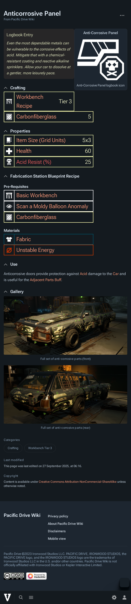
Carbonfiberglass (36, 116)
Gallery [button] (17, 291)
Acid (83, 274)
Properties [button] (20, 131)
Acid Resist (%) (33, 162)
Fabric (23, 239)
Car (116, 274)
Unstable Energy (35, 250)
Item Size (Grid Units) (41, 140)
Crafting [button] (17, 87)
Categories (12, 440)
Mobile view (57, 538)
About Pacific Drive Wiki (65, 523)
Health (24, 151)
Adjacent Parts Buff (45, 280)
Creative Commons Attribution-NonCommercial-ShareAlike (78, 481)
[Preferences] (114, 597)
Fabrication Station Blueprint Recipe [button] (44, 176)
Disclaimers (57, 531)
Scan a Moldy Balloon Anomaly (52, 206)
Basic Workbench (36, 195)
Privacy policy (58, 516)
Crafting (13, 448)
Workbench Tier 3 (40, 448)
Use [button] (14, 264)
